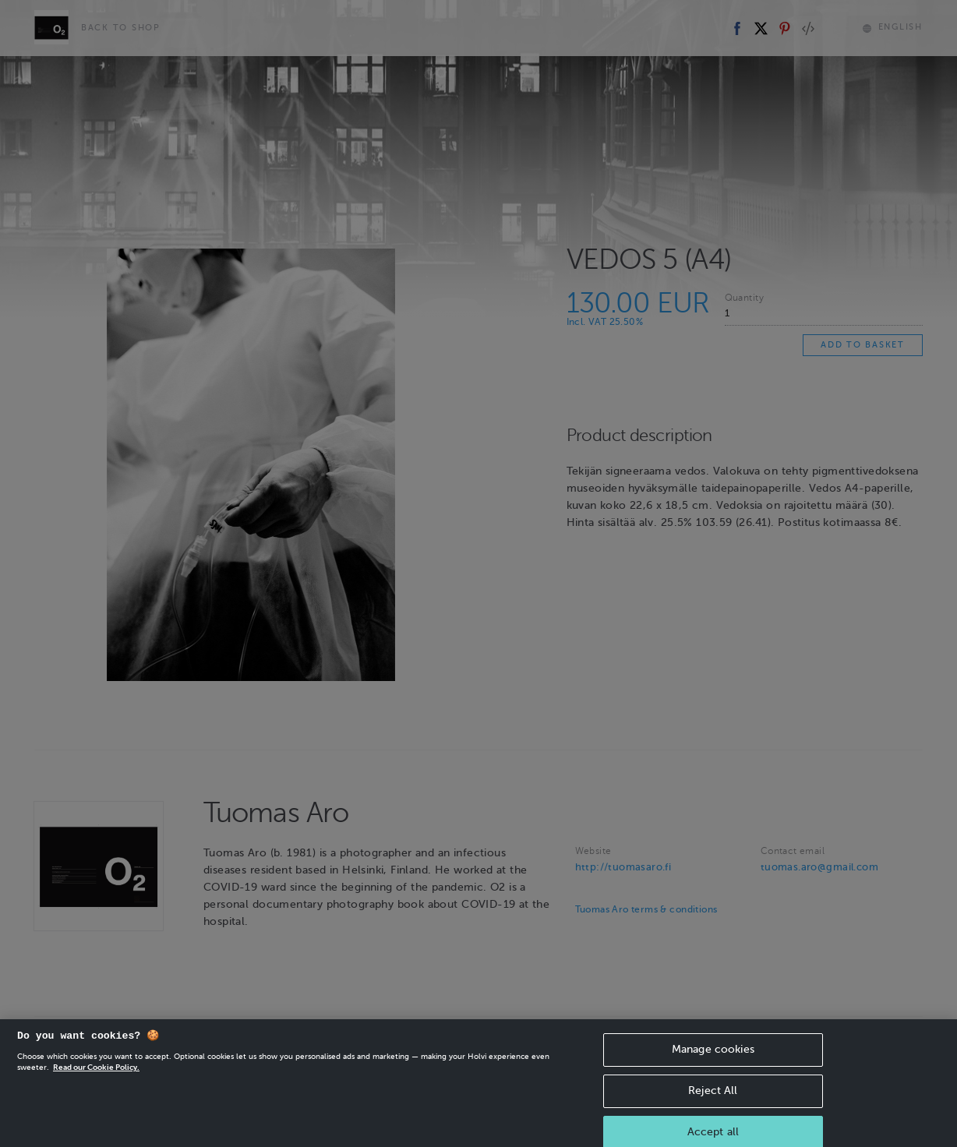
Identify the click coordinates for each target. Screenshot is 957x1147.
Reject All (712, 1106)
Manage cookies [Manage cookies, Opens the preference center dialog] (713, 1065)
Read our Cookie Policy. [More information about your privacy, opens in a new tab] (96, 1082)
